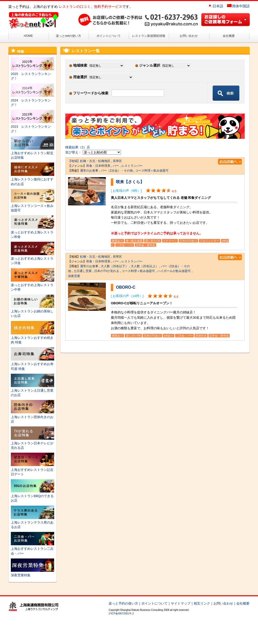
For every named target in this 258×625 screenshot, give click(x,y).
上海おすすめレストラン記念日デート (32, 469)
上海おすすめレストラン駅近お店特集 (32, 153)
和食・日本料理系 (98, 166)
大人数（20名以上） (144, 266)
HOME (28, 36)
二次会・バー (124, 245)
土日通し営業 (83, 271)
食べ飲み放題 (134, 240)
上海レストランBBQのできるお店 (32, 496)
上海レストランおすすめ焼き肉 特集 (32, 337)
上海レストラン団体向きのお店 (32, 416)
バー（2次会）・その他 (117, 170)
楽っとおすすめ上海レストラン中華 (32, 285)
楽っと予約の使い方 (123, 603)
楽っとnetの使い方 (68, 36)
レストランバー (132, 166)
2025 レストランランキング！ (32, 73)
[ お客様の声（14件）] (127, 296)
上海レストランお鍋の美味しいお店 (32, 311)
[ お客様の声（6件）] (126, 191)
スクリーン (170, 240)
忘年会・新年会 (145, 245)
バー (116, 166)
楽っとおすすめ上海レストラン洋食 (32, 258)
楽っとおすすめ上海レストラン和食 (32, 232)
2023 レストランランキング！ (32, 126)
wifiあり (168, 335)
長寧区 (117, 161)
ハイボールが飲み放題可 (174, 271)
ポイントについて (108, 36)
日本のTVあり (188, 240)
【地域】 (74, 161)
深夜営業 (74, 276)
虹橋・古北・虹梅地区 (95, 161)
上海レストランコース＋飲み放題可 (32, 205)
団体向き (201, 335)
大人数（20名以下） (114, 266)
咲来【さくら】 (130, 182)
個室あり (117, 240)
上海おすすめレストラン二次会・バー (32, 548)
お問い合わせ (189, 36)
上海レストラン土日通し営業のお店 (32, 390)
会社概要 (229, 36)
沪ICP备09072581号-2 (121, 613)
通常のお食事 (89, 170)
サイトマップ (180, 603)
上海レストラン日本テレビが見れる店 (32, 443)
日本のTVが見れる (106, 271)
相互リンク (202, 603)
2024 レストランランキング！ (32, 100)
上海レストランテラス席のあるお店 (32, 522)
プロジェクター (209, 240)
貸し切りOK (152, 240)
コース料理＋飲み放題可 (152, 170)
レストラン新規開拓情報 (148, 36)
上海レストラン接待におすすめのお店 (32, 179)
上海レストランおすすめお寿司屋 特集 (32, 364)
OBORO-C (125, 287)
